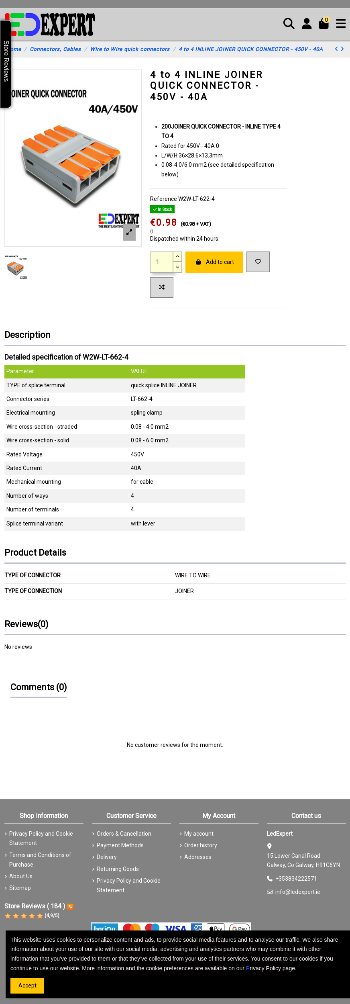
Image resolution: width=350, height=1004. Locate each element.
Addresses (198, 857)
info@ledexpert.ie (297, 892)
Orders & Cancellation (124, 833)
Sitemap (20, 888)
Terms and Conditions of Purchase (40, 860)
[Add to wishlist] (258, 262)
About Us (21, 876)
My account (199, 833)
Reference (163, 199)
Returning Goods (118, 869)
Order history (200, 845)
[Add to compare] (161, 287)
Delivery (107, 857)
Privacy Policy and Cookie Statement (41, 838)
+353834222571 (296, 878)
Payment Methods (120, 845)
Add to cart (214, 262)
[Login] (306, 24)
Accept (27, 985)
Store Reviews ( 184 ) (34, 906)
